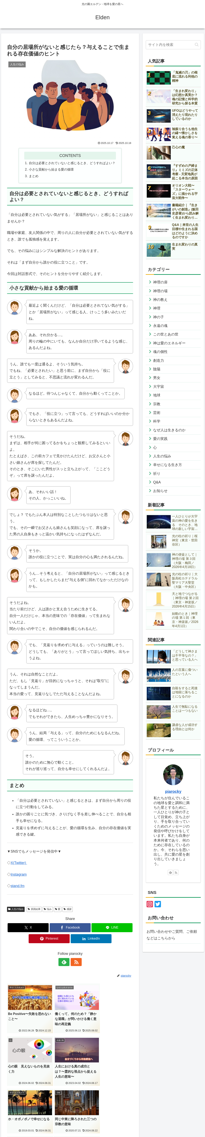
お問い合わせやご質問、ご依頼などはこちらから (172, 935)
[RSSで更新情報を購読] (75, 962)
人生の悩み (15, 909)
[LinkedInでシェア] (91, 938)
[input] (173, 44)
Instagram (19, 874)
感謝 (67, 909)
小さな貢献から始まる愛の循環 (51, 169)
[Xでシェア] (28, 927)
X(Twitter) (19, 863)
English (17, 1110)
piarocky (173, 791)
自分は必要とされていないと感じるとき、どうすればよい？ (72, 163)
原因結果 (34, 909)
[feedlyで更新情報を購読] (65, 962)
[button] (196, 44)
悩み (48, 909)
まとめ (33, 176)
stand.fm (17, 886)
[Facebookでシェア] (70, 927)
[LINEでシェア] (112, 927)
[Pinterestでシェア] (49, 938)
